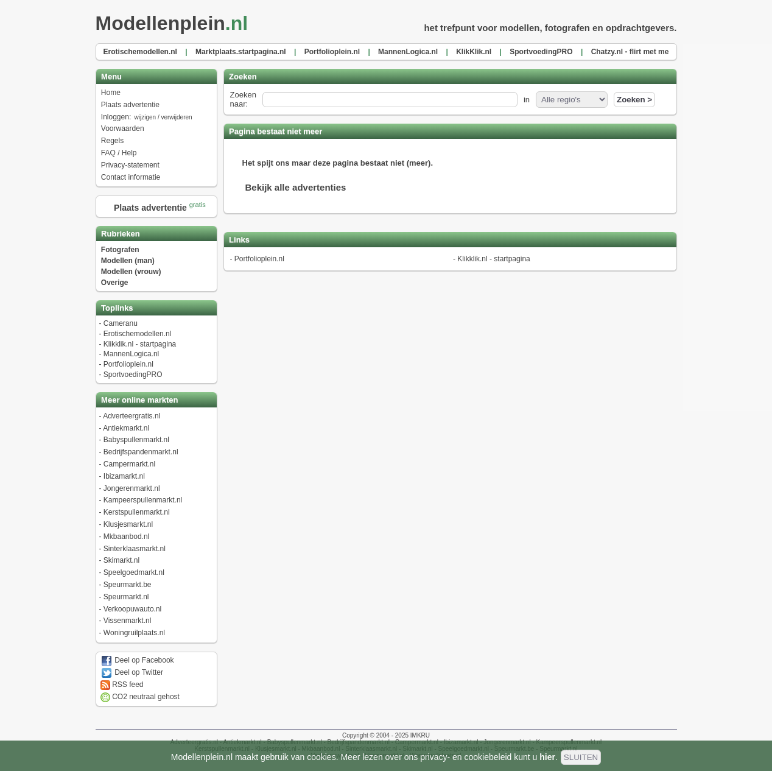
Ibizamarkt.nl (124, 476)
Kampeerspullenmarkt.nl (143, 500)
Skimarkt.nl (121, 560)
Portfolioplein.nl (128, 364)
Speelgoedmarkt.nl (134, 572)
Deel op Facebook (137, 660)
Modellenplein (176, 23)
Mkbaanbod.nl (126, 536)
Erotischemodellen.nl (137, 333)
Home (111, 92)
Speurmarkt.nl (126, 597)
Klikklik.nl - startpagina (140, 344)
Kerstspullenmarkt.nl (137, 512)
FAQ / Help (119, 153)
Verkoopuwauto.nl (132, 609)
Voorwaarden (122, 128)
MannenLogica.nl (131, 354)
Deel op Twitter (131, 672)
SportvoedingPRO (133, 374)
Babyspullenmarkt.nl (136, 439)
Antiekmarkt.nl (126, 428)
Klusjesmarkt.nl (128, 524)
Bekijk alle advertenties (295, 187)
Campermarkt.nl (129, 464)
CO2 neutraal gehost (140, 696)
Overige (114, 282)
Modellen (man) (128, 260)
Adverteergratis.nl (131, 416)
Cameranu (121, 323)
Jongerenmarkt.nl (132, 488)
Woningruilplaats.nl (134, 632)
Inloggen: (147, 117)
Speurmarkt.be (128, 584)
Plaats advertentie (130, 104)
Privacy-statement (130, 165)
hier (547, 757)
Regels (112, 140)
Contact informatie (130, 177)
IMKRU (420, 735)
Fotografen (120, 249)
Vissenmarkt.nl (127, 620)
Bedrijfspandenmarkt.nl (141, 452)
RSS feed (122, 684)
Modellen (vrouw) (131, 271)
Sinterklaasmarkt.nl (135, 548)
